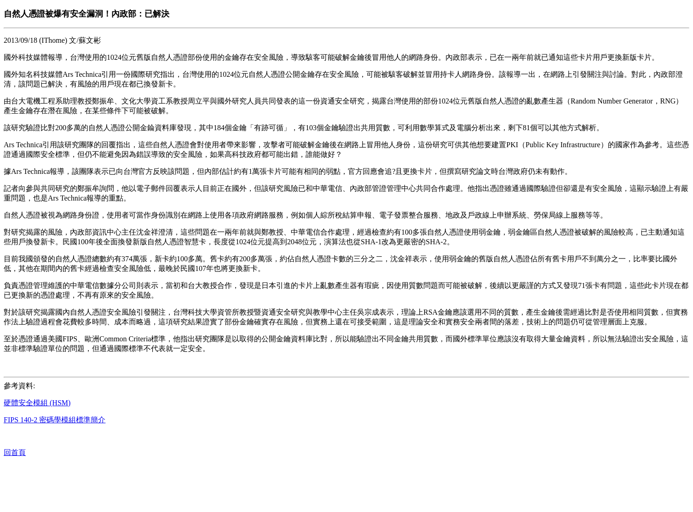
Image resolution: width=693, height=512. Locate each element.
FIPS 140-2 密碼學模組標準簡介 (54, 420)
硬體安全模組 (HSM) (37, 403)
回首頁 (15, 452)
